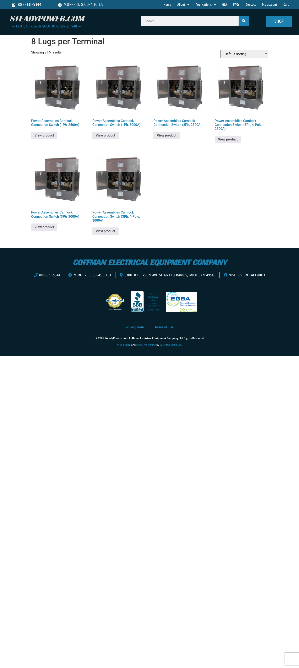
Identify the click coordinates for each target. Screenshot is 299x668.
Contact (251, 4)
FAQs (236, 4)
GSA (224, 4)
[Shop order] (244, 54)
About (183, 4)
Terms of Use (164, 327)
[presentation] (26, 362)
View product (44, 135)
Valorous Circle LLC (171, 344)
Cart (286, 4)
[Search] (244, 21)
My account (269, 4)
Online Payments (115, 310)
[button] (279, 21)
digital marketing (146, 344)
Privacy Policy (135, 327)
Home (167, 4)
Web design (124, 344)
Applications (206, 4)
